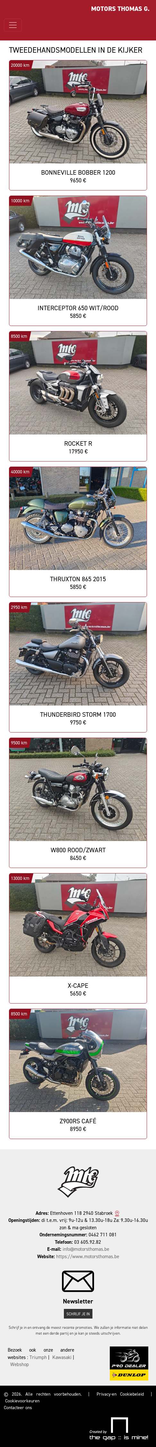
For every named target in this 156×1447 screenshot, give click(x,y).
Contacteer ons (18, 1408)
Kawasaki (62, 1357)
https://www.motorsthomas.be (87, 1256)
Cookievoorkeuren (22, 1401)
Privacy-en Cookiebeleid (120, 1394)
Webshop (19, 1364)
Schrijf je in (78, 1314)
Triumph (38, 1357)
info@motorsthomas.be (86, 1249)
